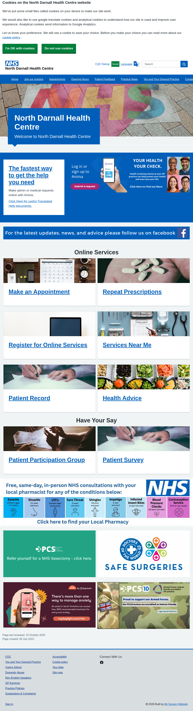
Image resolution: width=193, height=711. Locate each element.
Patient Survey (123, 460)
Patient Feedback (105, 79)
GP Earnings (12, 683)
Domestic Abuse (14, 672)
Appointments (57, 79)
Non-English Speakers (18, 677)
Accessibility (59, 656)
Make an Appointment (39, 292)
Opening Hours (80, 79)
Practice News (129, 79)
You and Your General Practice (161, 79)
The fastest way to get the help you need (30, 175)
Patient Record (29, 398)
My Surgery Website (176, 704)
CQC (8, 656)
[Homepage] (49, 65)
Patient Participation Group (47, 460)
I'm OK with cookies (20, 48)
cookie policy (11, 37)
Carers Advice (13, 667)
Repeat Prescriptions (132, 292)
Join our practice (33, 79)
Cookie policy (60, 662)
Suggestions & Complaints (20, 693)
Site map (57, 672)
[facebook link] (102, 662)
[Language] (130, 64)
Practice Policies (14, 688)
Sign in (9, 704)
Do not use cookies (59, 48)
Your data (57, 667)
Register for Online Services (48, 345)
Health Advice (122, 398)
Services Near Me (127, 345)
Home (14, 79)
